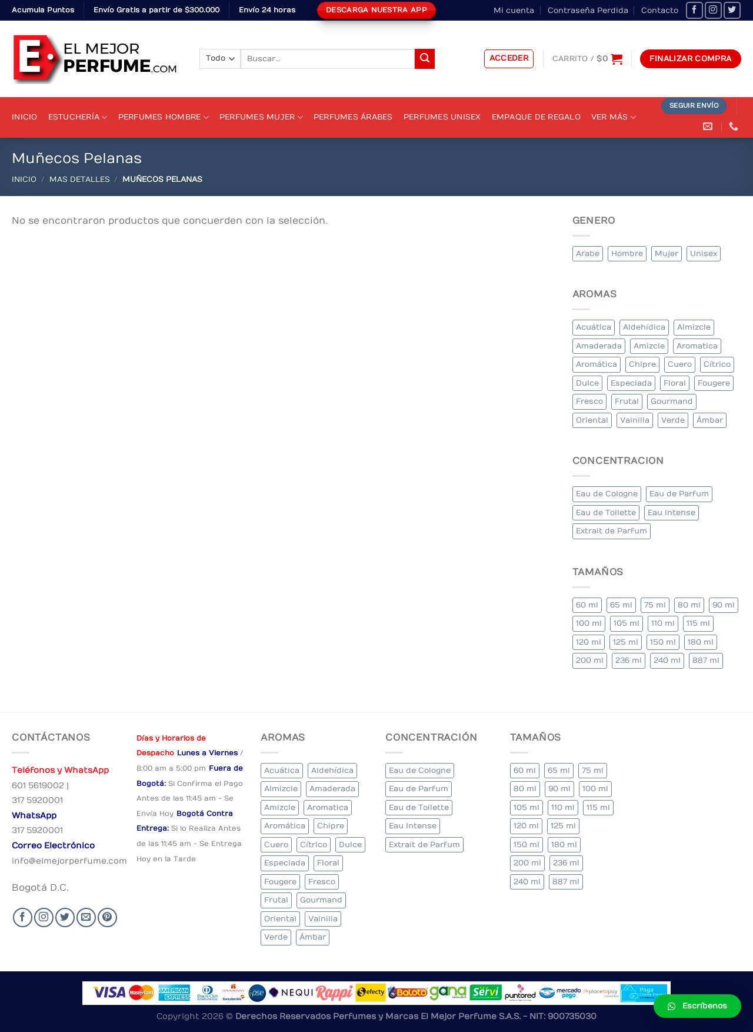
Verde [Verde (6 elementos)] (673, 420)
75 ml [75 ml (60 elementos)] (655, 604)
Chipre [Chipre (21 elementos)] (642, 364)
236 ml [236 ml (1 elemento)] (628, 660)
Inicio (25, 116)
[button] (697, 1006)
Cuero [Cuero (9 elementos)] (680, 364)
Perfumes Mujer (261, 117)
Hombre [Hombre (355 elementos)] (627, 253)
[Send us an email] (86, 917)
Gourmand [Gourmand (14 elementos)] (672, 401)
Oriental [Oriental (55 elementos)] (592, 420)
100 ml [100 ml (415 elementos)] (589, 623)
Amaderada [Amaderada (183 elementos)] (599, 345)
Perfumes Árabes (353, 116)
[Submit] (425, 59)
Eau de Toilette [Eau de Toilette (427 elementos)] (606, 512)
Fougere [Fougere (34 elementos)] (714, 383)
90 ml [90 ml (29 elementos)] (723, 604)
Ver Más (613, 117)
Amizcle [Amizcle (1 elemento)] (649, 345)
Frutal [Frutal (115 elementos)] (627, 401)
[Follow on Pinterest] (107, 917)
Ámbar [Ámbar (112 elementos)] (710, 420)
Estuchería (78, 117)
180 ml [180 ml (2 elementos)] (701, 642)
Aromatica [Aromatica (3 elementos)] (697, 345)
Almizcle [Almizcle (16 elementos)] (694, 327)
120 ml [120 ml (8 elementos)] (588, 642)
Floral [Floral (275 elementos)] (675, 383)
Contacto (659, 10)
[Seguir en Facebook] (694, 10)
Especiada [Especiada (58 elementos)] (631, 383)
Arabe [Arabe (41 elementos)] (587, 253)
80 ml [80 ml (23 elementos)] (689, 604)
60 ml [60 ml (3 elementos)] (587, 604)
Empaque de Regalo (536, 116)
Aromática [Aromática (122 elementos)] (596, 364)
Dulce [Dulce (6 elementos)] (587, 383)
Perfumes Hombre (163, 117)
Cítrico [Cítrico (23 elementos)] (717, 364)
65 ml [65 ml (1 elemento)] (621, 604)
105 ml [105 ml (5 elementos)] (626, 623)
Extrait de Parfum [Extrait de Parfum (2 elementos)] (611, 530)
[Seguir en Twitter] (732, 10)
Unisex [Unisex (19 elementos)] (703, 253)
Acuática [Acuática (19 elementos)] (593, 327)
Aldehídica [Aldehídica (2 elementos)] (644, 327)
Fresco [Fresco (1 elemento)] (589, 401)
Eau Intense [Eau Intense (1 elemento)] (671, 512)
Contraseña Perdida (588, 10)
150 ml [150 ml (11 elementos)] (663, 642)
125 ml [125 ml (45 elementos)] (625, 642)
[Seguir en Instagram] (713, 10)
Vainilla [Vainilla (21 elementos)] (634, 420)
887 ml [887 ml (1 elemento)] (705, 660)
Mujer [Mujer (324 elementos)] (666, 253)
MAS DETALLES (79, 179)
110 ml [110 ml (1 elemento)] (663, 623)
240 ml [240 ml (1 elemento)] (667, 660)
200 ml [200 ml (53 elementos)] (590, 660)
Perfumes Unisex (442, 116)
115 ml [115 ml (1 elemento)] (698, 623)
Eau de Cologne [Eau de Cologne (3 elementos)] (607, 493)
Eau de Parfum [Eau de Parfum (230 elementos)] (679, 493)
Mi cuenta (514, 10)
